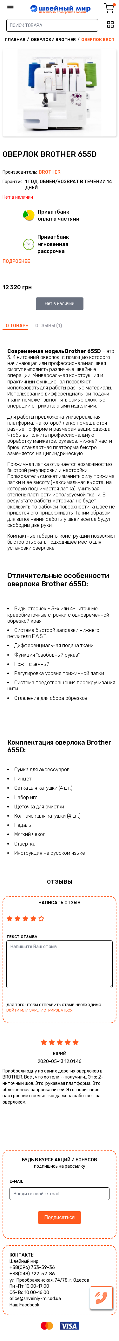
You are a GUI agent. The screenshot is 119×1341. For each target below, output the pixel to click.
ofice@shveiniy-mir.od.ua (35, 1298)
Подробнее (16, 261)
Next (110, 93)
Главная (15, 39)
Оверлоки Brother (53, 39)
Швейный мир (24, 1261)
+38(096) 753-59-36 (32, 1267)
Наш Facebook (24, 1305)
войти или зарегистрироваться (39, 1010)
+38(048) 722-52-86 (32, 1274)
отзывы (45, 326)
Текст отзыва (21, 936)
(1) (59, 326)
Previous (9, 93)
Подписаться (59, 1217)
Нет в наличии (60, 303)
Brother (50, 172)
